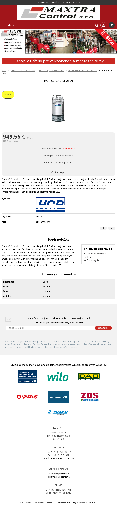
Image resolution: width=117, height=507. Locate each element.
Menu (9, 25)
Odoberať (103, 328)
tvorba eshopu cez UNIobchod (53, 503)
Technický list (93, 260)
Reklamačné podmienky (58, 476)
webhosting (71, 503)
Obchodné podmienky (58, 473)
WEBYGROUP (91, 503)
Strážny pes (58, 172)
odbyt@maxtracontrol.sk (48, 2)
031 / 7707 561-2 (73, 2)
